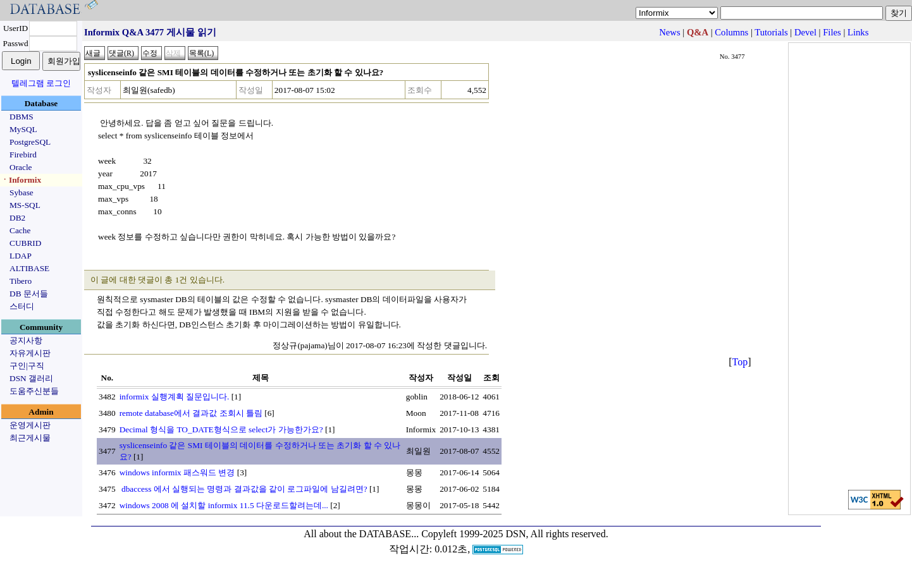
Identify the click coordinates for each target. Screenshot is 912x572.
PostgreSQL (30, 142)
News (669, 32)
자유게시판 (30, 353)
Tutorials (771, 32)
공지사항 (25, 340)
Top (740, 361)
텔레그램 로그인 (41, 83)
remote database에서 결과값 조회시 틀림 (191, 413)
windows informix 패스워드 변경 (177, 472)
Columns (731, 32)
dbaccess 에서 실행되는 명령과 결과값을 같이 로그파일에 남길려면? (243, 489)
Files (832, 32)
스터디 (21, 306)
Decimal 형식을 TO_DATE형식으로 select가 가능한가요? (221, 429)
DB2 (17, 217)
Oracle (20, 167)
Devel (805, 32)
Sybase (21, 192)
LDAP (20, 255)
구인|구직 (26, 365)
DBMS (21, 116)
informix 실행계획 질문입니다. (175, 396)
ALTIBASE (29, 268)
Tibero (20, 281)
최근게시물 (30, 437)
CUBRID (25, 243)
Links (857, 32)
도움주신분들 (34, 391)
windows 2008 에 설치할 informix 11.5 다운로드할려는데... (224, 505)
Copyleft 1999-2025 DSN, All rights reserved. (514, 533)
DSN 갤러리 (31, 378)
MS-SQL (24, 205)
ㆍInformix (21, 180)
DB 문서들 (28, 293)
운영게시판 (30, 425)
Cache (19, 230)
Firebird (23, 154)
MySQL (23, 129)
